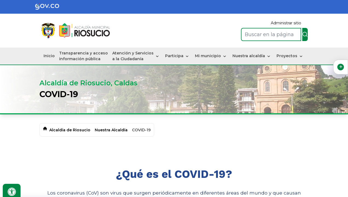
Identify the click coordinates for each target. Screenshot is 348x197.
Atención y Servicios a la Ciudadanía (133, 56)
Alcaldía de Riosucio (69, 130)
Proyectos (287, 55)
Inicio (49, 55)
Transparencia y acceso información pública (83, 56)
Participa (174, 55)
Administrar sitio (286, 23)
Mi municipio (208, 55)
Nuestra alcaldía (248, 55)
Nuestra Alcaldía (111, 130)
